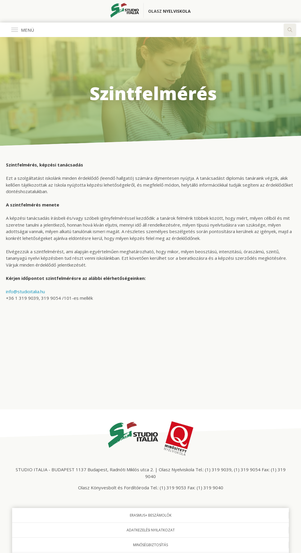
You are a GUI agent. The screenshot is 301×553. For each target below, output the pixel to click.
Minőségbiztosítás (150, 544)
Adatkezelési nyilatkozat (151, 530)
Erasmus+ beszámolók (150, 515)
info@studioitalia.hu (25, 291)
